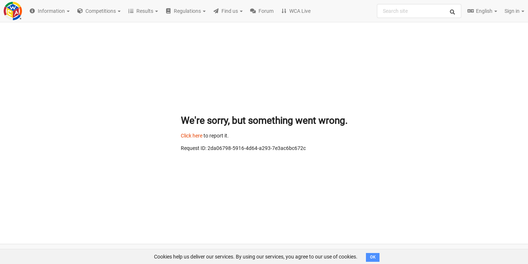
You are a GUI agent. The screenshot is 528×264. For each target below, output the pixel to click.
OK (372, 257)
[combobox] (419, 11)
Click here (191, 136)
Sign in (514, 11)
